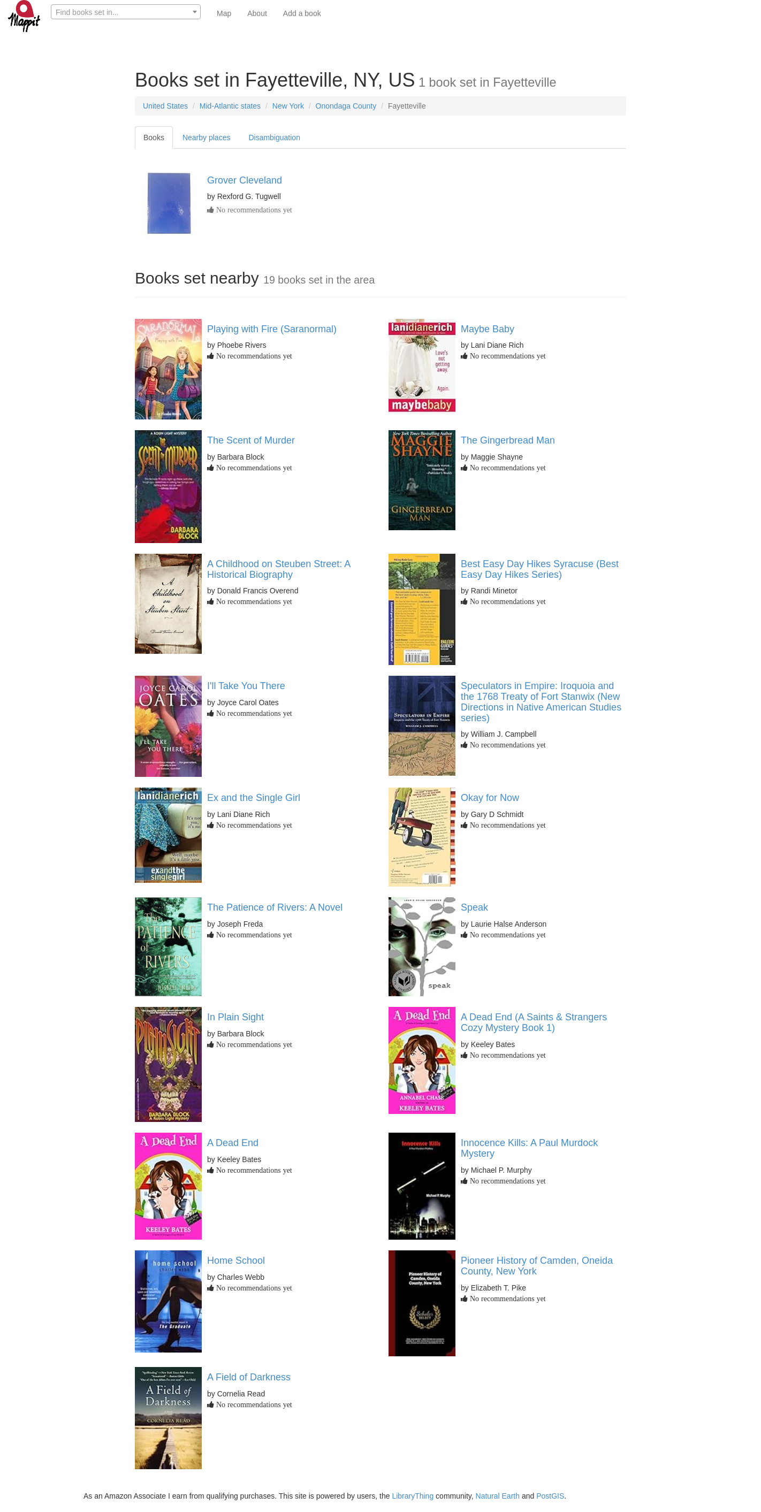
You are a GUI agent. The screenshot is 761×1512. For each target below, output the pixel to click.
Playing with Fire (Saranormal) (272, 329)
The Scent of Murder (251, 440)
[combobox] (126, 11)
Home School (236, 1260)
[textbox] (125, 12)
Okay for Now (490, 797)
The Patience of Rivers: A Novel (275, 907)
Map (224, 13)
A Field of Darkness (249, 1377)
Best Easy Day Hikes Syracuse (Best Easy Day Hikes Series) (540, 569)
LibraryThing (412, 1496)
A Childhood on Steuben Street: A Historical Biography (278, 569)
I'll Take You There (246, 686)
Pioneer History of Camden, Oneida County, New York (537, 1266)
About (257, 13)
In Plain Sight (235, 1017)
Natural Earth (498, 1496)
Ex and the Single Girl (253, 797)
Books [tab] (153, 137)
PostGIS (550, 1496)
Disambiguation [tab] (274, 137)
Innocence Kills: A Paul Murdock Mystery (529, 1148)
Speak (474, 907)
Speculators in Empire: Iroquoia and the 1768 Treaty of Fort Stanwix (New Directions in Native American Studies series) (541, 702)
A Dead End (232, 1142)
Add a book (302, 13)
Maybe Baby (487, 329)
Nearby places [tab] (206, 137)
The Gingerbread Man (508, 440)
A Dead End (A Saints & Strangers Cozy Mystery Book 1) (534, 1022)
